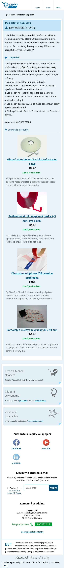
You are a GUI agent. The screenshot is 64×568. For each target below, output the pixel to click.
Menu (58, 7)
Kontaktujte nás (35, 421)
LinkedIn (16, 459)
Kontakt (55, 562)
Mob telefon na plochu (18, 22)
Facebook (16, 444)
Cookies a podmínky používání (16, 562)
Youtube (46, 444)
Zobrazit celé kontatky (32, 532)
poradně (23, 400)
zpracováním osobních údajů (14, 491)
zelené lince (40, 400)
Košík (48, 7)
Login (37, 7)
